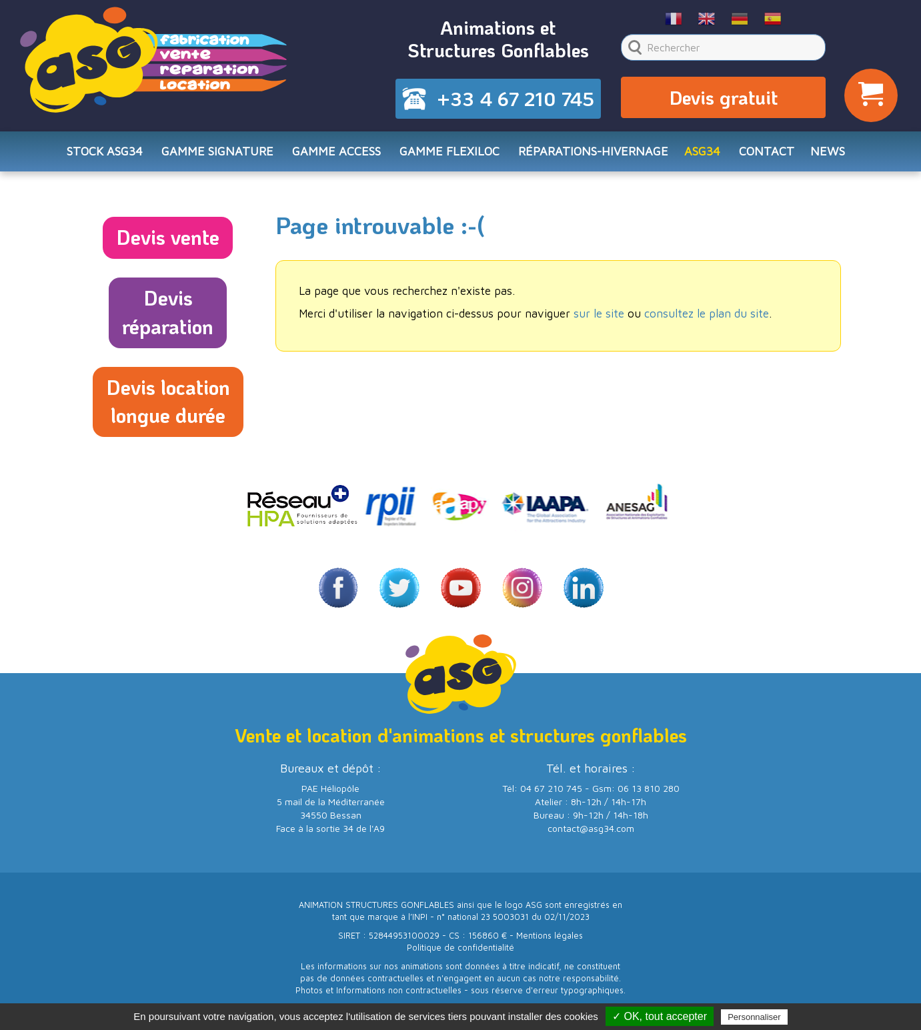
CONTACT (766, 151)
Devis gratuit (724, 97)
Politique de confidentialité (460, 948)
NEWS (827, 151)
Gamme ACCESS (336, 151)
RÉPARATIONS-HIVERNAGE (593, 151)
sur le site (599, 313)
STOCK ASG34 (105, 151)
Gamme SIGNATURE (217, 151)
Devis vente (167, 237)
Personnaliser (754, 1017)
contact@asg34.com (591, 828)
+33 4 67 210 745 (515, 99)
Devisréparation (167, 312)
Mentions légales (549, 936)
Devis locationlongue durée (168, 401)
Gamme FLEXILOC (449, 151)
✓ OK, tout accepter (659, 1016)
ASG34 (702, 151)
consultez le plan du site (706, 313)
